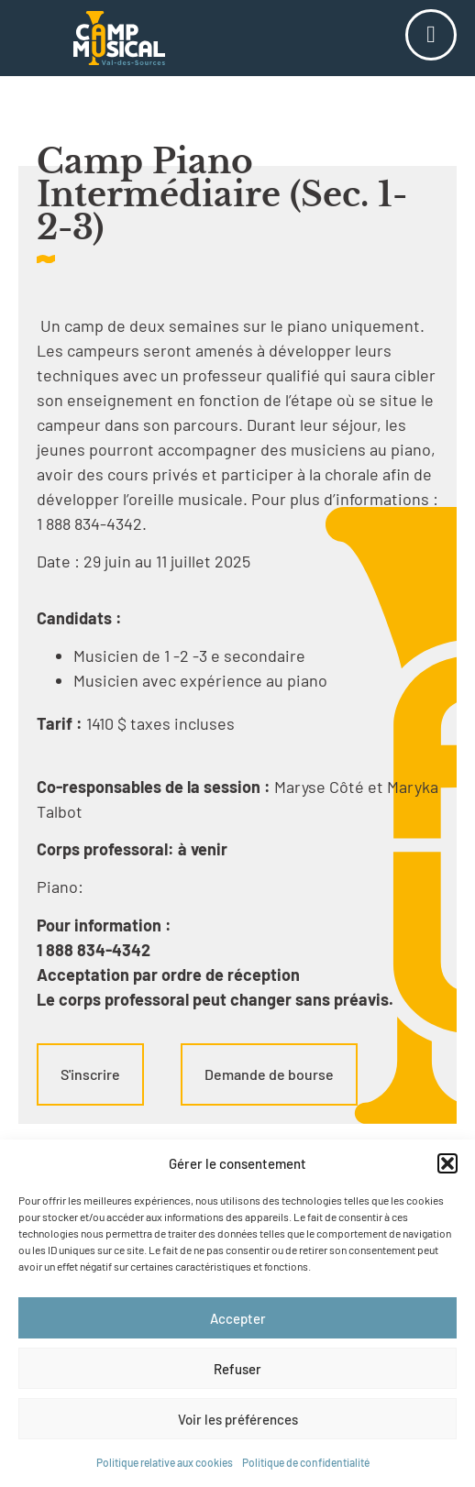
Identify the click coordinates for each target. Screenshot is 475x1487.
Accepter (238, 1318)
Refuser (237, 1368)
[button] (447, 1163)
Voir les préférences (238, 1419)
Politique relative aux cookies (164, 1462)
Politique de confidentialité (306, 1462)
